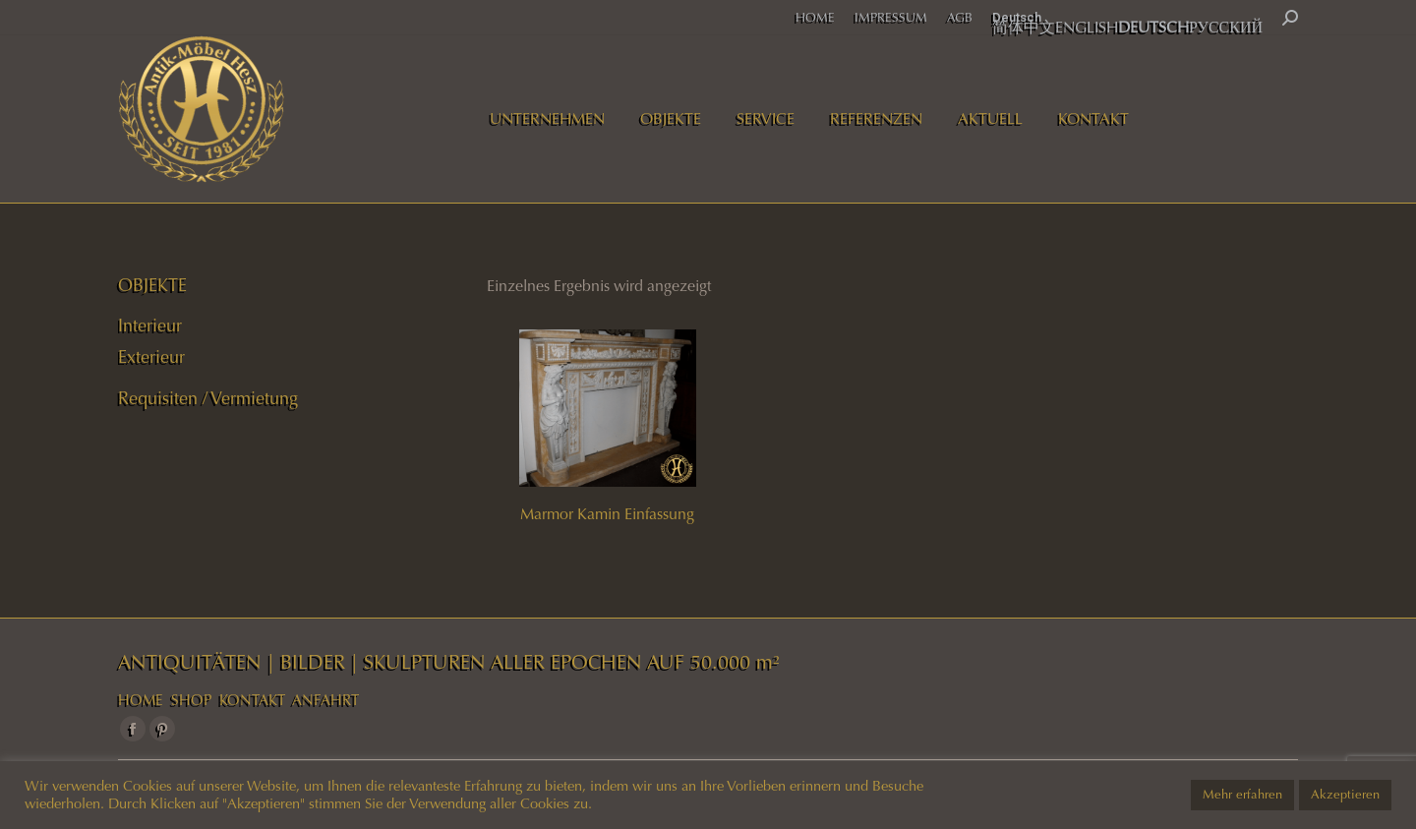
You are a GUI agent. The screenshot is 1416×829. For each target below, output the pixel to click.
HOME (140, 700)
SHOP (191, 700)
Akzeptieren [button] (1345, 794)
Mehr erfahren (1242, 794)
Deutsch (1016, 17)
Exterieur (151, 357)
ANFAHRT (325, 700)
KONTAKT (252, 700)
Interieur (150, 325)
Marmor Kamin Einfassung (607, 513)
